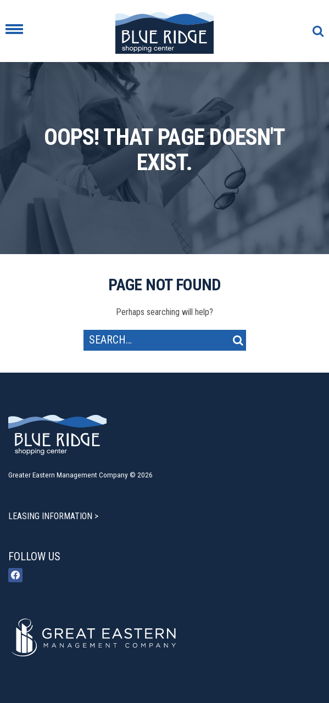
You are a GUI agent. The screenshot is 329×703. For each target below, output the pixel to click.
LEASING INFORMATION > (53, 516)
